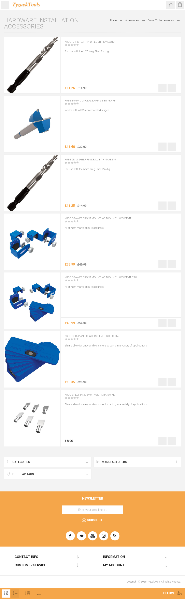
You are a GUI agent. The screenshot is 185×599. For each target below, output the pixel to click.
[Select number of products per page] (27, 593)
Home (113, 20)
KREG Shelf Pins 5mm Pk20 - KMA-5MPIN (97, 397)
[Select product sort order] (38, 593)
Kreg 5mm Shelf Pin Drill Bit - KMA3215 (97, 162)
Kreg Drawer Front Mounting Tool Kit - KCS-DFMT (108, 221)
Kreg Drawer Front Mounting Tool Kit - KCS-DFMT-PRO (112, 280)
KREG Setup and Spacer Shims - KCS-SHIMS (100, 339)
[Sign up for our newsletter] (92, 509)
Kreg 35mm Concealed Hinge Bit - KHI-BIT (99, 103)
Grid (6, 593)
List (15, 593)
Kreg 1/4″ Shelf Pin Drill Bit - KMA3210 (97, 44)
